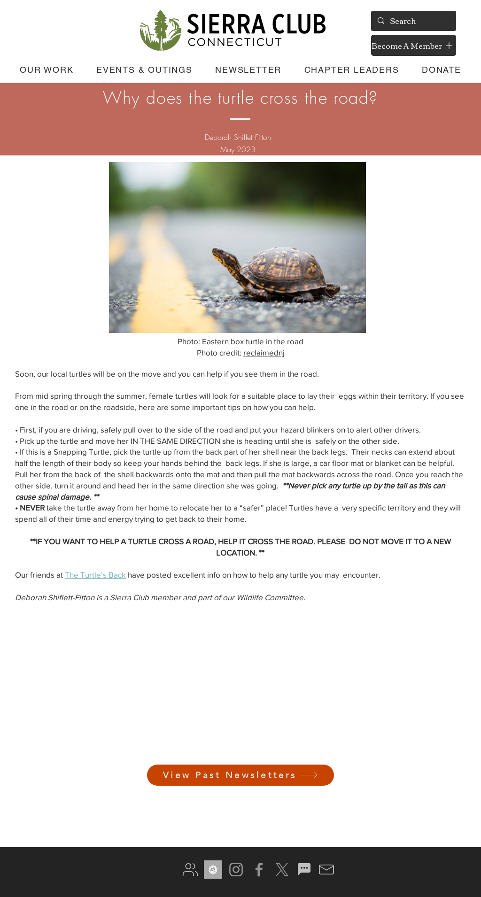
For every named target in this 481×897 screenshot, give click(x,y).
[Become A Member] (413, 45)
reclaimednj (264, 352)
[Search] (413, 21)
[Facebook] (259, 869)
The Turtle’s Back (95, 574)
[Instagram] (236, 869)
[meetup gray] (213, 869)
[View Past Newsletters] (240, 775)
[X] (282, 869)
